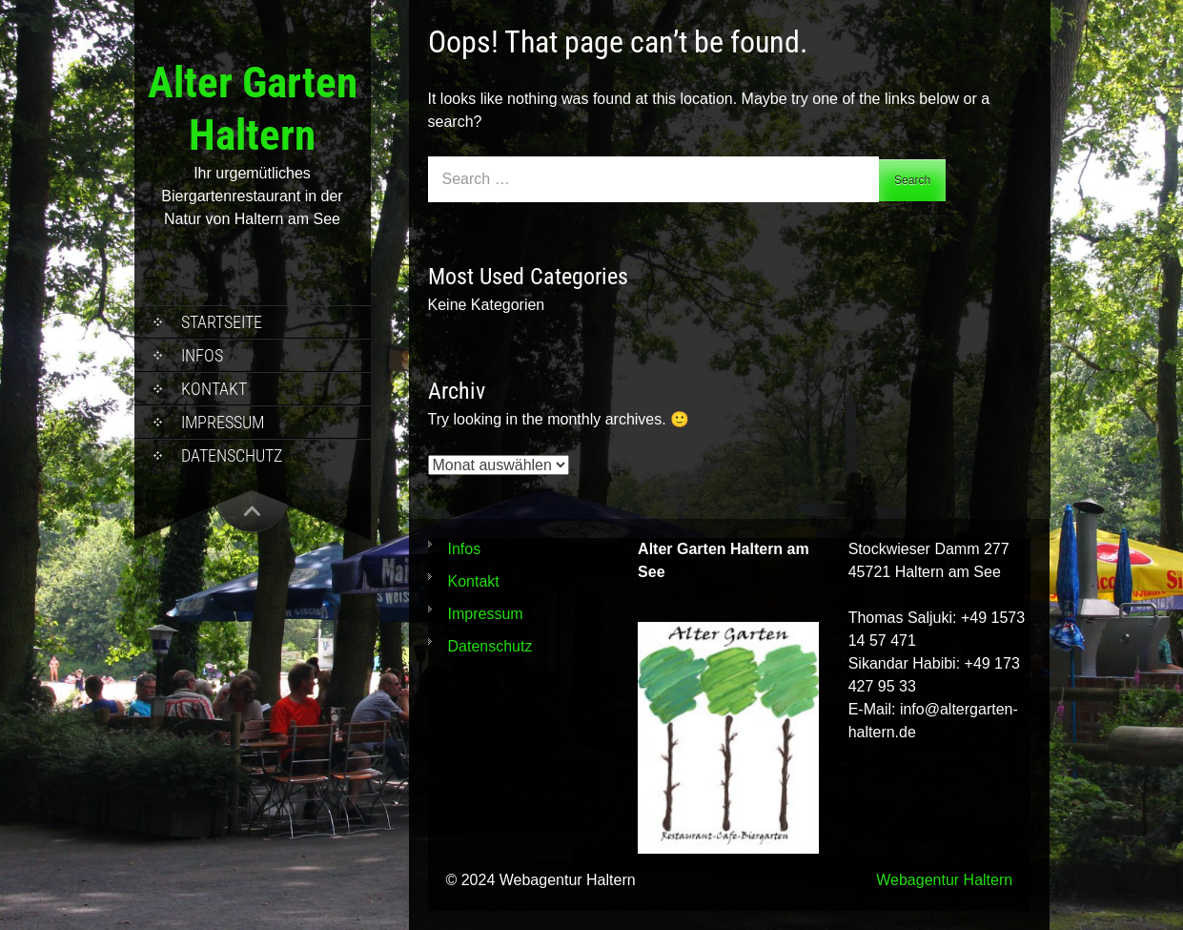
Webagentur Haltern (944, 880)
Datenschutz (231, 455)
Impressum (222, 422)
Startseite (221, 322)
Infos (202, 355)
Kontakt (214, 389)
